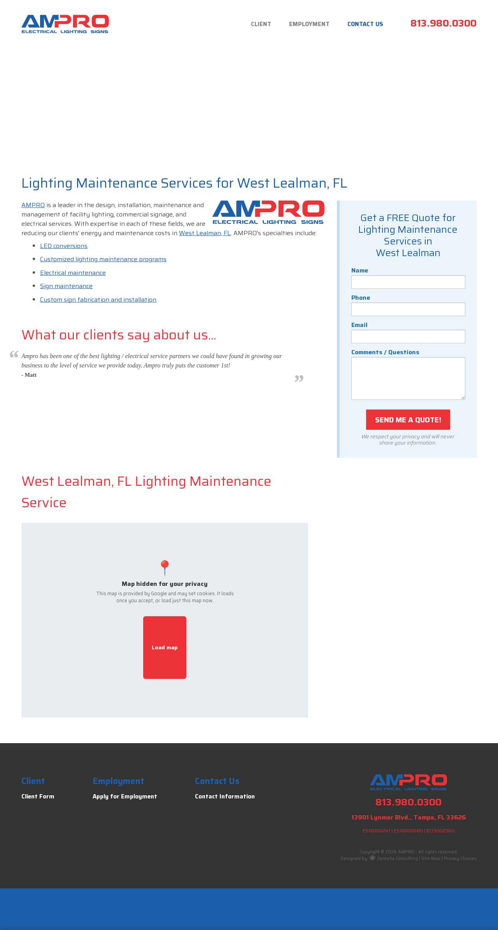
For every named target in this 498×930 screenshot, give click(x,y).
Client (250, 24)
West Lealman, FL (205, 233)
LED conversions (64, 246)
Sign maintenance (66, 286)
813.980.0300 (443, 23)
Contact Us (363, 24)
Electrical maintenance (73, 273)
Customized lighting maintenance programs (103, 259)
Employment (302, 24)
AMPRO (33, 205)
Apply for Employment (125, 796)
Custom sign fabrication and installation (98, 299)
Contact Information (225, 796)
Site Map (430, 858)
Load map (165, 647)
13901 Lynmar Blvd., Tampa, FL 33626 (408, 817)
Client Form (37, 796)
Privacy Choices (460, 858)
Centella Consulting (394, 858)
